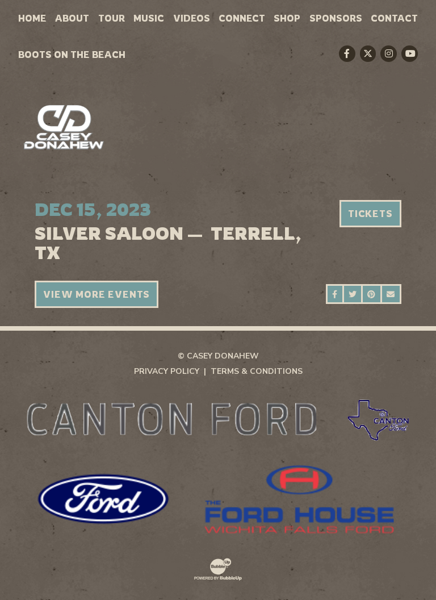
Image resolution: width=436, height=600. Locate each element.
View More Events (96, 294)
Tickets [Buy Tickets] (370, 213)
